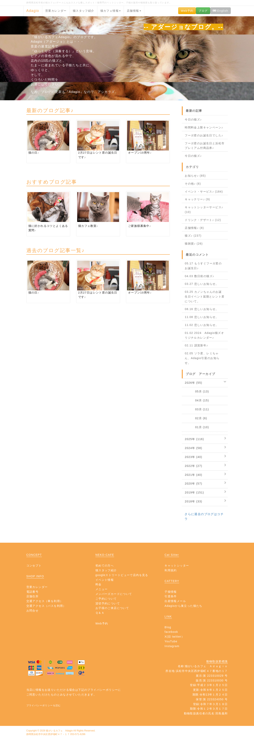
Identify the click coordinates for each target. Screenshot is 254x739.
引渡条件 (171, 596)
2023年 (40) (193, 457)
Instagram (172, 646)
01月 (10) (197, 427)
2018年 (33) (193, 501)
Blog (168, 627)
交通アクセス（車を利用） (44, 601)
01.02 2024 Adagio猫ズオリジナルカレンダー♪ (204, 335)
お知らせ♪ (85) (195, 175)
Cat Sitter (172, 554)
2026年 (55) (193, 382)
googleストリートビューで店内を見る (121, 575)
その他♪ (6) (193, 183)
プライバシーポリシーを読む (43, 705)
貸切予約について (107, 603)
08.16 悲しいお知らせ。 (202, 309)
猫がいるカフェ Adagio (59, 730)
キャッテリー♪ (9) (197, 199)
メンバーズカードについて (113, 593)
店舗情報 (134, 10)
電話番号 (32, 591)
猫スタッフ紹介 (83, 10)
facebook (171, 631)
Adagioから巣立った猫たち (183, 605)
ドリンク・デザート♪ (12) (203, 220)
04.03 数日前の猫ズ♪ (199, 276)
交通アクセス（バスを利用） (46, 605)
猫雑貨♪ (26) (194, 243)
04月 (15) (197, 400)
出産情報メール (175, 601)
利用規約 (171, 570)
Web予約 (187, 10)
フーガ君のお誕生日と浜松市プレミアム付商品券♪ (204, 146)
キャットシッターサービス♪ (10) (204, 210)
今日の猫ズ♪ (193, 119)
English (220, 10)
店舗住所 (32, 596)
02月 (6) (196, 418)
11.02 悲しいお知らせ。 (202, 325)
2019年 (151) (194, 492)
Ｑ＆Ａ (99, 612)
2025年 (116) (194, 439)
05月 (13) (197, 391)
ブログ (203, 10)
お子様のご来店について (112, 608)
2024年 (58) (193, 448)
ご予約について (106, 598)
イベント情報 (104, 579)
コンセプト (34, 565)
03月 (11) (197, 409)
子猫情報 (171, 591)
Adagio (32, 11)
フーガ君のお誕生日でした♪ (204, 135)
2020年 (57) (193, 483)
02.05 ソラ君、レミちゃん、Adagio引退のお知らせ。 (202, 358)
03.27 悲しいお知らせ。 (202, 283)
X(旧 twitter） (174, 636)
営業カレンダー (56, 10)
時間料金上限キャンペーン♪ (204, 127)
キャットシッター (177, 565)
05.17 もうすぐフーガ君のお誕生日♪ (203, 266)
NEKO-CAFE (104, 554)
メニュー (101, 589)
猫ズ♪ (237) (193, 235)
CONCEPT (34, 554)
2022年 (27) (193, 465)
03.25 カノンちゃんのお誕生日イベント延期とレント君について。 (204, 296)
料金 (98, 584)
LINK (168, 616)
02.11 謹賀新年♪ (196, 345)
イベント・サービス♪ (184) (204, 191)
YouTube (171, 641)
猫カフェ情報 (110, 10)
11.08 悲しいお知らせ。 (202, 317)
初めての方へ (104, 565)
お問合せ (32, 610)
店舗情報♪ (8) (194, 227)
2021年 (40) (193, 474)
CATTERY (172, 581)
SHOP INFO (35, 576)
